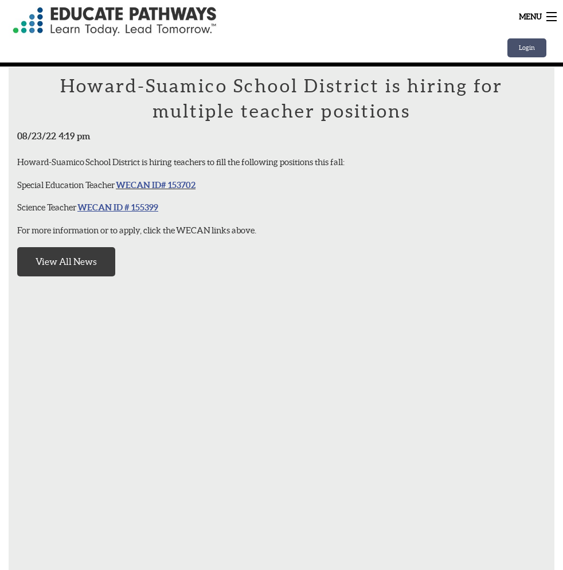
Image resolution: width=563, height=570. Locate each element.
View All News (66, 261)
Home (152, 21)
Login (527, 47)
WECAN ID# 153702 (156, 185)
